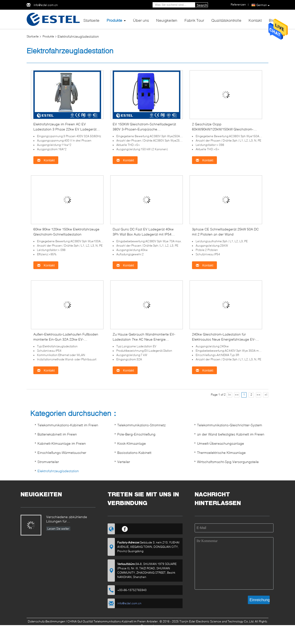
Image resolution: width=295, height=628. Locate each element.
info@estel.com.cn (46, 5)
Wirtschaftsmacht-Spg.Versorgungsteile (228, 462)
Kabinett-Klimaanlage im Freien (61, 443)
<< (237, 394)
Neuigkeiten (166, 20)
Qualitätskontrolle (226, 20)
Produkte (114, 20)
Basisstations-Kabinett (134, 452)
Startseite (91, 20)
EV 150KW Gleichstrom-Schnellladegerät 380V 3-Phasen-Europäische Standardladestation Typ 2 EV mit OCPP (144, 129)
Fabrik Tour (194, 20)
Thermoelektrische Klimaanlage (221, 452)
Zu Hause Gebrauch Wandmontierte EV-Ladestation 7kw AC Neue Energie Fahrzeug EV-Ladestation (144, 339)
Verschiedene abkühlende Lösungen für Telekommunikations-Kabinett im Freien (69, 519)
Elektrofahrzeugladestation (58, 471)
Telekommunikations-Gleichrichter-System (229, 425)
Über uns (141, 20)
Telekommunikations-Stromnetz (141, 425)
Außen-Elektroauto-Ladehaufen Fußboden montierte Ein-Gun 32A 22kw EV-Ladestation (65, 339)
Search (202, 5)
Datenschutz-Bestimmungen (46, 621)
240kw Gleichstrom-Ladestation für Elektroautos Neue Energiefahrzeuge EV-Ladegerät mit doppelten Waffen (224, 339)
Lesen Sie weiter (58, 528)
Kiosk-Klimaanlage (131, 443)
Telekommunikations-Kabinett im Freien (67, 425)
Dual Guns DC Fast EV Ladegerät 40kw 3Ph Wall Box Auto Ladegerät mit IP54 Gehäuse (143, 234)
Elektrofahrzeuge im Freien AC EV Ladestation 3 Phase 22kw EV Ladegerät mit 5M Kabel (64, 129)
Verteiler (123, 462)
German (263, 5)
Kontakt (255, 20)
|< (229, 394)
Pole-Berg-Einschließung (136, 434)
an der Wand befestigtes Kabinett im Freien (230, 434)
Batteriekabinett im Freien (57, 434)
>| (266, 394)
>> (258, 394)
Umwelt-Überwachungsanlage (220, 443)
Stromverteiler (48, 462)
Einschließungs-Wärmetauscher (61, 452)
